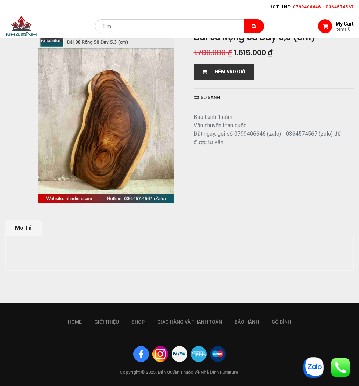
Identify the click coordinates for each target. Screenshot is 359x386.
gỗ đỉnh (281, 322)
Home (75, 322)
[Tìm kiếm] (254, 30)
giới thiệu (106, 322)
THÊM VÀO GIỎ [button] (223, 71)
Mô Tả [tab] (23, 227)
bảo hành (247, 322)
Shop (138, 322)
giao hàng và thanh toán (189, 322)
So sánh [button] (207, 97)
